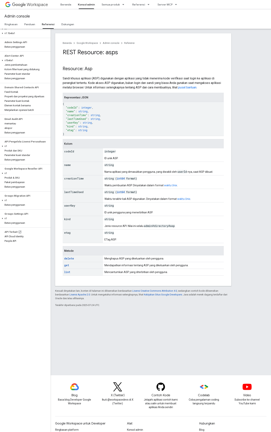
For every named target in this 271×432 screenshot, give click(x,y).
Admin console (17, 16)
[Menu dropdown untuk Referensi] (149, 4)
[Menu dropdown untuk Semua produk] (124, 4)
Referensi (138, 4)
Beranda (65, 4)
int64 (121, 178)
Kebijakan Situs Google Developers (163, 294)
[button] (24, 29)
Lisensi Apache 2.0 (79, 294)
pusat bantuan (187, 87)
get (66, 265)
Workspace (30, 4)
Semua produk (111, 4)
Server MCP (165, 4)
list (67, 272)
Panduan (29, 24)
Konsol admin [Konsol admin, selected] (86, 4)
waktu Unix (170, 185)
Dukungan (67, 24)
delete (69, 258)
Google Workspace (87, 43)
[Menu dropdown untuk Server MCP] (177, 4)
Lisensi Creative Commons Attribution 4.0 (154, 290)
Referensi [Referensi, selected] (48, 24)
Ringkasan (11, 24)
